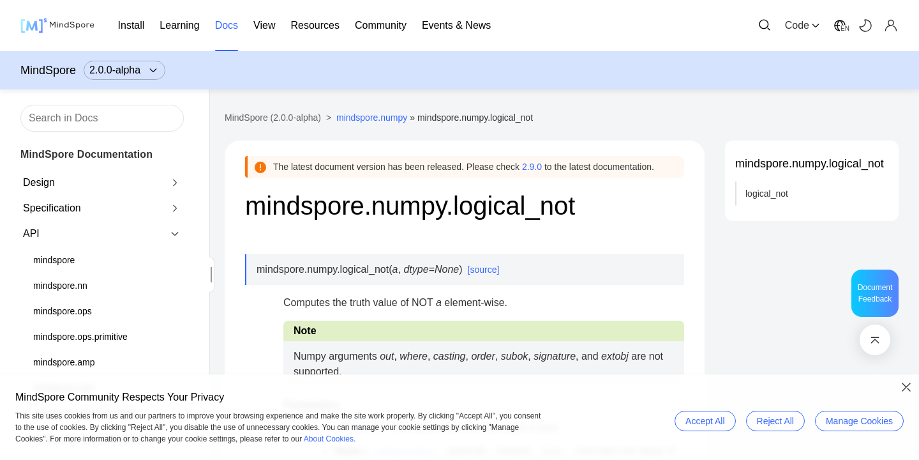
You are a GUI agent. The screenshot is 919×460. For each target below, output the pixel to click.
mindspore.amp (64, 362)
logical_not (766, 193)
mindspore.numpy (371, 117)
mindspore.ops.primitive (80, 337)
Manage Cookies (859, 421)
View (264, 25)
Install (131, 25)
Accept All (704, 421)
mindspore (54, 260)
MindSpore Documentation (86, 154)
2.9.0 (532, 167)
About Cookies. (329, 438)
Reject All (775, 421)
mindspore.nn (60, 285)
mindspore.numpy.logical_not (809, 163)
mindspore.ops (62, 311)
